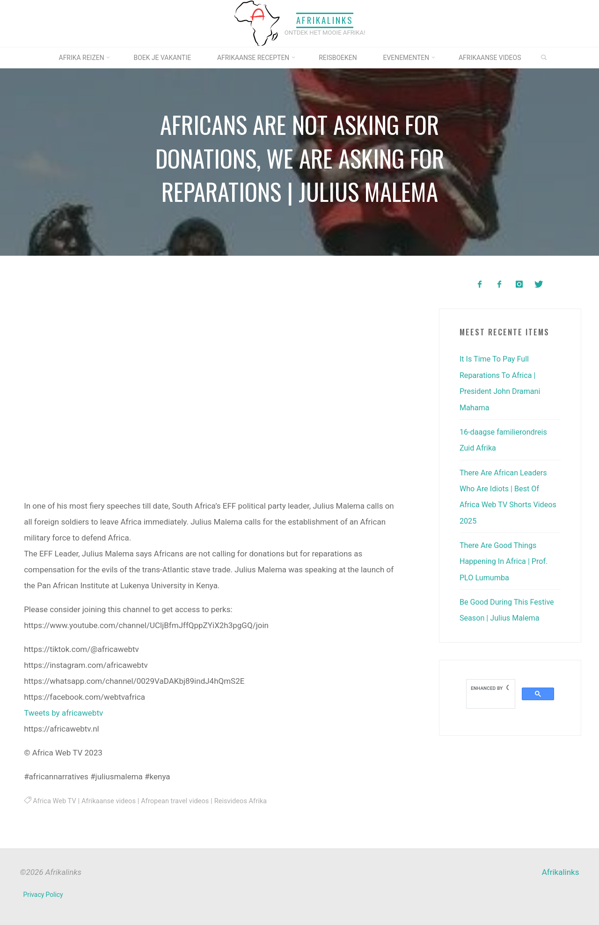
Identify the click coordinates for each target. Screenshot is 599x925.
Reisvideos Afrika (249, 801)
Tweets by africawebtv (63, 713)
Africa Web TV (55, 801)
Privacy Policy (43, 894)
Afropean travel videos (181, 801)
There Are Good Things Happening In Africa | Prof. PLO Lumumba (506, 559)
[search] (490, 685)
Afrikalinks (324, 20)
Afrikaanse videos (111, 801)
